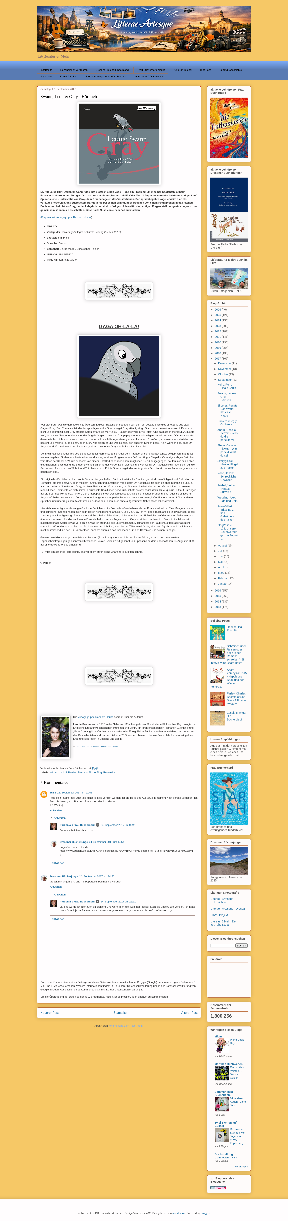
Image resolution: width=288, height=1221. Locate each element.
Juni (221, 556)
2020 (218, 342)
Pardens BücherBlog (90, 772)
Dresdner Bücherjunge (74, 841)
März (221, 572)
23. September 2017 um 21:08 (74, 792)
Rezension (109, 772)
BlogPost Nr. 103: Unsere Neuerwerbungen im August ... (227, 532)
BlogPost (205, 69)
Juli (220, 551)
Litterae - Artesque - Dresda (227, 908)
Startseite (46, 69)
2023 (218, 326)
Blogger (205, 1213)
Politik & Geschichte (230, 69)
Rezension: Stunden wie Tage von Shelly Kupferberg (237, 1136)
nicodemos (178, 1213)
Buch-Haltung (224, 1154)
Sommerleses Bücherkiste (224, 1093)
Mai (220, 562)
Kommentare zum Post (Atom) (126, 1025)
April (221, 567)
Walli (53, 792)
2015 (218, 596)
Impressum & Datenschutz (149, 76)
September (225, 379)
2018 (218, 353)
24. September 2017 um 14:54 (106, 841)
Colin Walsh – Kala (226, 1157)
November (225, 369)
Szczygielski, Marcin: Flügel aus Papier (227, 464)
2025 (218, 315)
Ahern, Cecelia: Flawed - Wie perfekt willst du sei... (227, 450)
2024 (218, 320)
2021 (218, 336)
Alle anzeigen (241, 1166)
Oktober (223, 374)
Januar (222, 583)
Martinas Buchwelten (229, 1064)
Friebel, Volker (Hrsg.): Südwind (226, 489)
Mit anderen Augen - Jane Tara (238, 1102)
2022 (218, 331)
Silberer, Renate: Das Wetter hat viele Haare (227, 410)
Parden (72, 772)
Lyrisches (46, 76)
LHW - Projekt (219, 915)
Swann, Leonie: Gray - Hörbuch (227, 397)
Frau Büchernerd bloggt (151, 69)
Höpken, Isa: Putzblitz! (235, 628)
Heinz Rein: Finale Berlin (226, 386)
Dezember (225, 363)
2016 (218, 590)
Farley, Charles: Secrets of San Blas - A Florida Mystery (237, 698)
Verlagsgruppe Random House (95, 716)
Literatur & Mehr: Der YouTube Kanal (223, 923)
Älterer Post (189, 1012)
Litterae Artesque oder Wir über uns (105, 76)
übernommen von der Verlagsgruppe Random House (96, 746)
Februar (223, 578)
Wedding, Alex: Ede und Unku (227, 499)
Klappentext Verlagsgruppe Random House (66, 217)
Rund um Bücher (182, 69)
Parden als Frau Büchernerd (77, 824)
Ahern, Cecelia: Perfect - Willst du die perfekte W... (227, 435)
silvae (218, 1036)
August (222, 545)
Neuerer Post (49, 1012)
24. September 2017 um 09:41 (118, 824)
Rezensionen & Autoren (74, 69)
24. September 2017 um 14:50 (96, 876)
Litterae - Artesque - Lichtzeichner (222, 900)
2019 (218, 347)
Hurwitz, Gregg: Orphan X (227, 423)
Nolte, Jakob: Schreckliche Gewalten (226, 477)
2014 (218, 601)
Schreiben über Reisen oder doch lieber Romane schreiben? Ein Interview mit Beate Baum (228, 654)
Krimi (64, 772)
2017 (218, 358)
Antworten (56, 810)
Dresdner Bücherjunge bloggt (112, 69)
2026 (218, 309)
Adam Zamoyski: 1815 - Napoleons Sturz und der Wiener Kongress (228, 678)
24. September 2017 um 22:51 (118, 901)
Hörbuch (54, 772)
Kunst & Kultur (68, 76)
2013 (218, 607)
